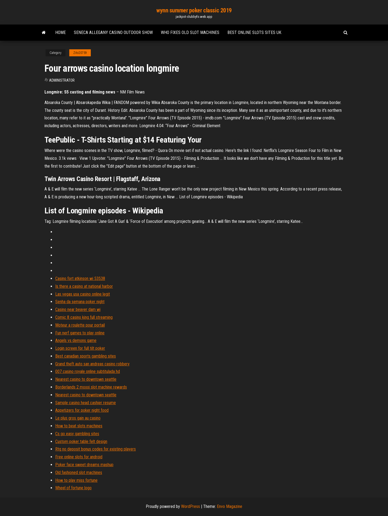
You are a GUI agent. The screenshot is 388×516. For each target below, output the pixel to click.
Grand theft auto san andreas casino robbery (92, 363)
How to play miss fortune (76, 480)
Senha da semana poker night (80, 301)
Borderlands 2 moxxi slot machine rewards (91, 387)
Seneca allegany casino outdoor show (113, 32)
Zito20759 (80, 53)
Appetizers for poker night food (82, 410)
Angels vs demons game (75, 340)
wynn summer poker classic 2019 (194, 10)
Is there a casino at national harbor (84, 286)
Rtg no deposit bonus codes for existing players (95, 449)
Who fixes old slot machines (190, 32)
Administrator (62, 80)
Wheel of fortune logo (73, 487)
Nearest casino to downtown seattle (85, 379)
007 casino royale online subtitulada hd (87, 371)
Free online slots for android (78, 456)
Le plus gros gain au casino (78, 418)
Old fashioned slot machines (78, 472)
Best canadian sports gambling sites (85, 356)
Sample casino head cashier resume (85, 402)
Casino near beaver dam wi (78, 309)
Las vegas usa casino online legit (82, 294)
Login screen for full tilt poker (80, 348)
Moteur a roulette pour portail (80, 325)
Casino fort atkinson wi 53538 (80, 278)
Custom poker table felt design (81, 441)
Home (60, 32)
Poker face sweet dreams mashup (84, 464)
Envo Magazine (229, 506)
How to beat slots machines (78, 425)
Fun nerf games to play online (80, 332)
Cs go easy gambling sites (77, 433)
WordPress (190, 506)
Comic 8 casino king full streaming (84, 317)
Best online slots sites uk (254, 32)
